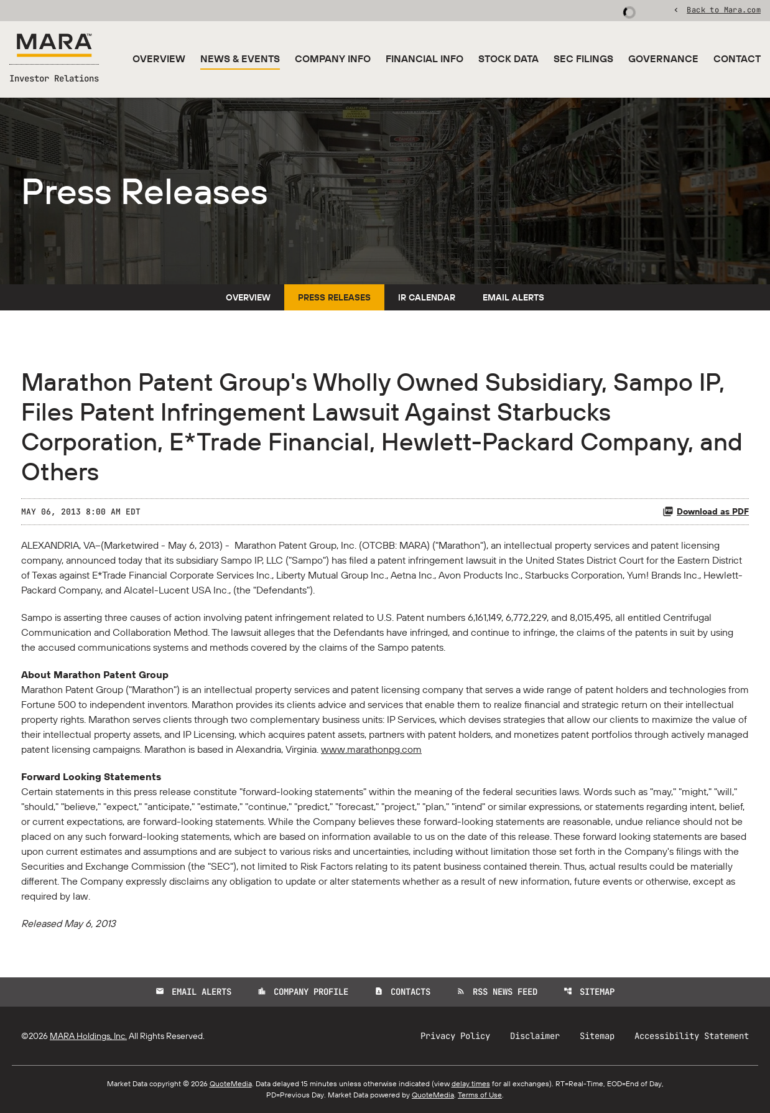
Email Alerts (513, 297)
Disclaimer (535, 1036)
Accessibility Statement (691, 1036)
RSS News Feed (497, 991)
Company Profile (302, 991)
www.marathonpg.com (371, 749)
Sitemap (589, 991)
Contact (737, 58)
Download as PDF (705, 511)
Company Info (333, 58)
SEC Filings (583, 58)
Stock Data (508, 58)
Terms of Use (480, 1094)
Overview (158, 58)
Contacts (402, 991)
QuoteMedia (231, 1083)
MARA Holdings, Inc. (88, 1035)
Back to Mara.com (724, 9)
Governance (663, 58)
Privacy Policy (455, 1036)
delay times (471, 1083)
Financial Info (424, 58)
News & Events (240, 58)
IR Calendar (426, 297)
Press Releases (334, 297)
